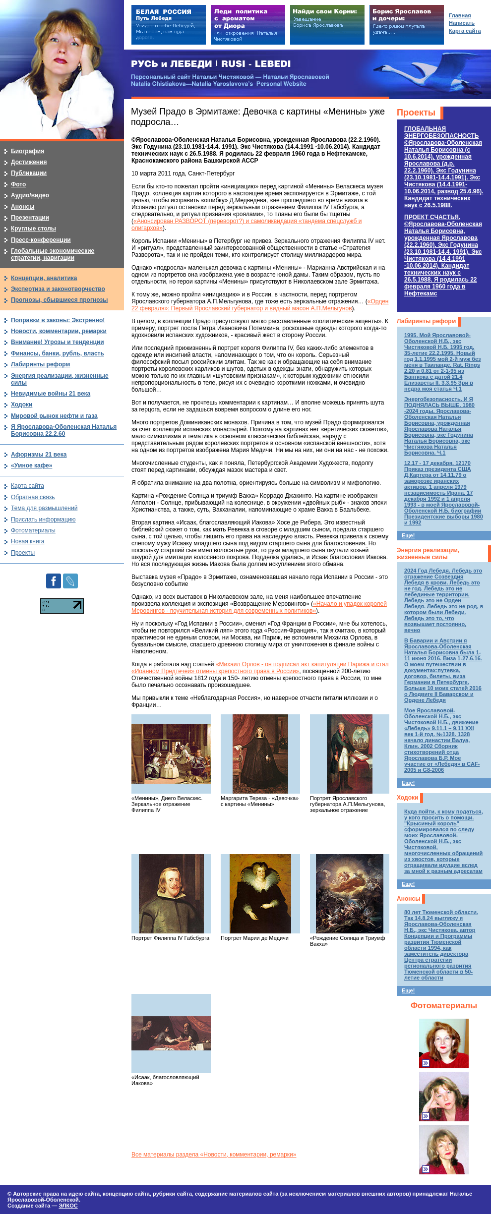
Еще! (408, 535)
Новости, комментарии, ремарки (59, 331)
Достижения (29, 162)
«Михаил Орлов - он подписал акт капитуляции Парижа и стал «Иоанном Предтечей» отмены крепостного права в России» (260, 668)
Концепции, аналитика (44, 278)
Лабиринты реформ (426, 321)
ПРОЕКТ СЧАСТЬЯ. (443, 255)
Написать (462, 23)
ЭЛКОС (68, 1206)
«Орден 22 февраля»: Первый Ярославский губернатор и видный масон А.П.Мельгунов (259, 305)
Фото (18, 184)
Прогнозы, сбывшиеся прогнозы (59, 299)
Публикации (29, 173)
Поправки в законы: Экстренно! (58, 320)
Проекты (416, 112)
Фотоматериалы (444, 1005)
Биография (27, 151)
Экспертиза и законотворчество (58, 289)
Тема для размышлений (44, 508)
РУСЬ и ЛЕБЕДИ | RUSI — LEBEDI (211, 64)
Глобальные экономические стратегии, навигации (52, 254)
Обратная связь (33, 497)
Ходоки (407, 797)
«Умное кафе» (31, 465)
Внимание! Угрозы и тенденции (57, 342)
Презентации (30, 217)
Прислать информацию (43, 519)
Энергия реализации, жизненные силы (428, 554)
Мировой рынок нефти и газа (54, 415)
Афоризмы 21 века (38, 454)
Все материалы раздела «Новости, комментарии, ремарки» (213, 1154)
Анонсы (408, 898)
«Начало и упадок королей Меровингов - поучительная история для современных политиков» (259, 607)
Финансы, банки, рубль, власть (57, 353)
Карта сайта (27, 485)
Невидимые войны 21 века (50, 393)
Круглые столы (33, 228)
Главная (460, 15)
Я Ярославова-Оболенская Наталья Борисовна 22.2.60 (64, 430)
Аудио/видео (30, 195)
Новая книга (27, 541)
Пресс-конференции (41, 239)
